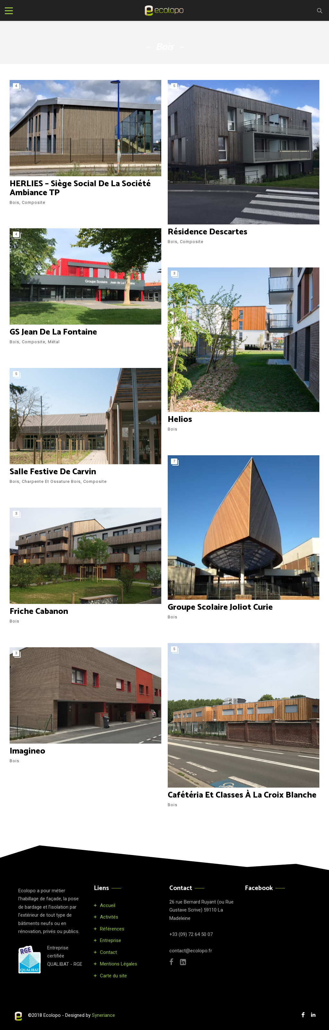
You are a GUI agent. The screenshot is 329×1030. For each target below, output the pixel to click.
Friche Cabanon (39, 611)
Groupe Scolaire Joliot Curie (220, 607)
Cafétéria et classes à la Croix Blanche (242, 795)
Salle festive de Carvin (53, 472)
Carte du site (113, 976)
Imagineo (27, 751)
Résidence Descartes (207, 232)
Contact (108, 952)
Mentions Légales (118, 964)
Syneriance (103, 1015)
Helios (180, 419)
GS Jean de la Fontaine (53, 332)
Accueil (107, 905)
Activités (109, 917)
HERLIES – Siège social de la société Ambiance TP (80, 188)
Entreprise (110, 940)
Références (112, 929)
